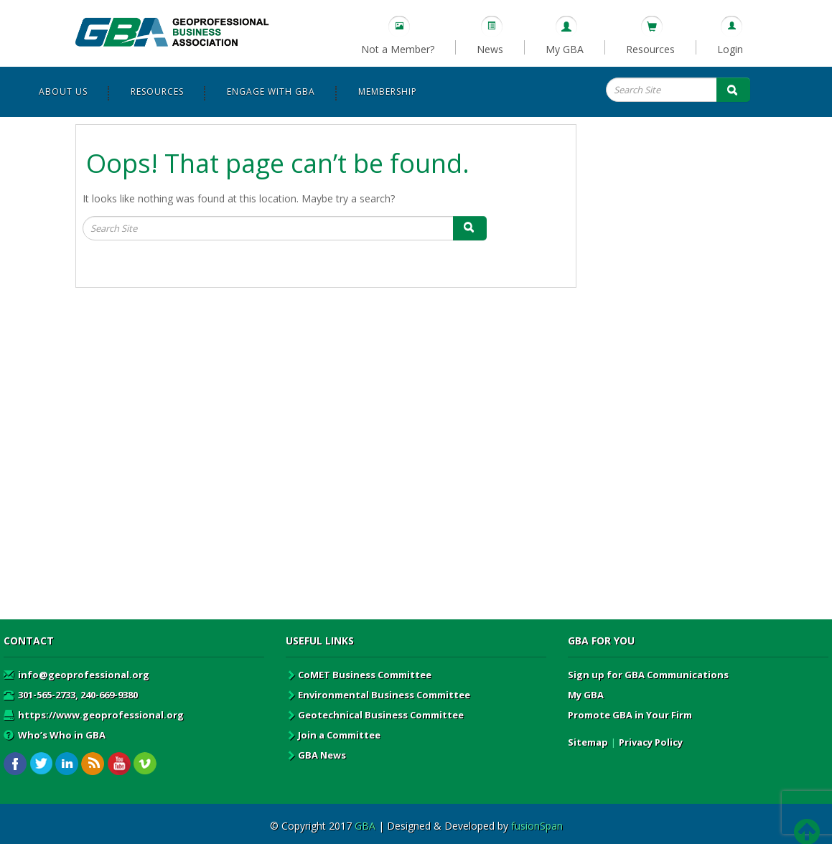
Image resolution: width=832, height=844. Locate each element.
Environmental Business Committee (378, 694)
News (490, 49)
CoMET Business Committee (358, 674)
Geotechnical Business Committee (375, 714)
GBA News (316, 755)
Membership (387, 91)
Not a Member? (397, 49)
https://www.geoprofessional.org (94, 714)
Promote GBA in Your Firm (630, 714)
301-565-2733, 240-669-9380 (71, 694)
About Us (63, 91)
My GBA (565, 49)
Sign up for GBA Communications (648, 674)
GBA (365, 826)
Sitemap (588, 742)
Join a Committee (333, 734)
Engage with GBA (271, 91)
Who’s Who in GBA (55, 734)
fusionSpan (537, 826)
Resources (650, 49)
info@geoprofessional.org (76, 674)
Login (730, 49)
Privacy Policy (651, 742)
